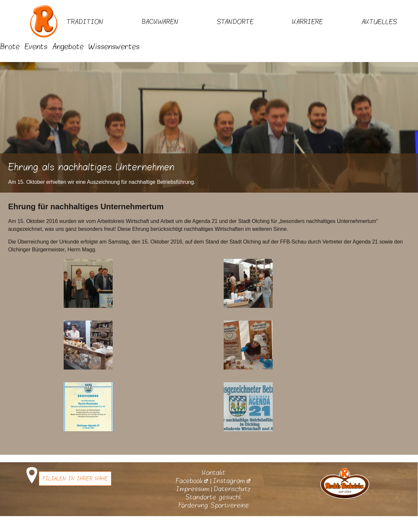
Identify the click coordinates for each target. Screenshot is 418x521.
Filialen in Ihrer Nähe (75, 478)
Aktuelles (379, 22)
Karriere (307, 22)
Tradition (85, 22)
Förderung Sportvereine (213, 505)
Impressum (192, 489)
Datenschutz (232, 489)
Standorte (235, 22)
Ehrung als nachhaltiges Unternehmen (91, 167)
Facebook (192, 481)
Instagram (232, 481)
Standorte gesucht (213, 497)
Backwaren (160, 22)
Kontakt (213, 472)
